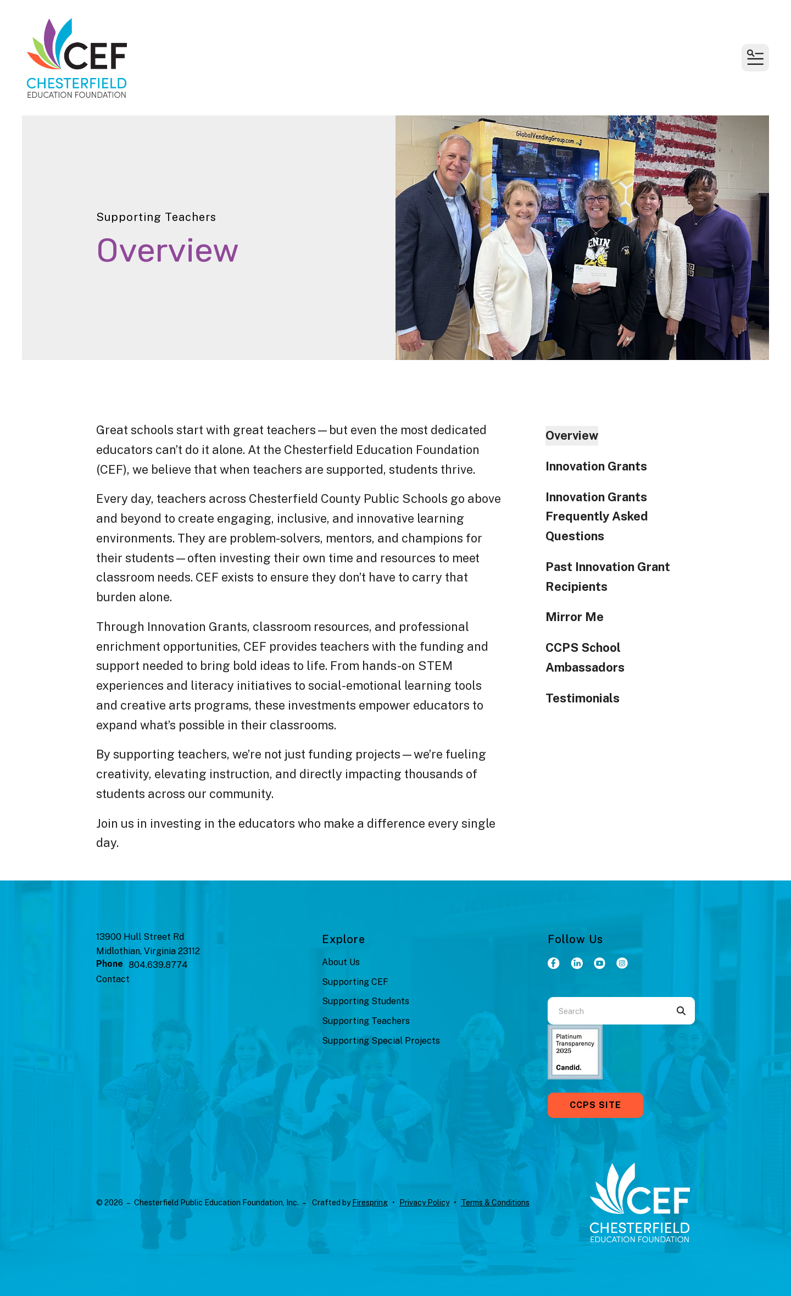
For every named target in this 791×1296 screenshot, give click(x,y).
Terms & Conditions (495, 1202)
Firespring (370, 1202)
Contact (113, 979)
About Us (341, 962)
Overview (571, 435)
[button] (755, 57)
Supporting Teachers (366, 1021)
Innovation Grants (596, 466)
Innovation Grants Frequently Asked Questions (596, 517)
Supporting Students (365, 1001)
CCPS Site (595, 1105)
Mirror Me (574, 617)
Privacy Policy (424, 1202)
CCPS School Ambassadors (585, 657)
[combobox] (607, 1010)
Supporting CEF (355, 982)
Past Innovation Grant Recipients (607, 577)
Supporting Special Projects (381, 1040)
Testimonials (582, 698)
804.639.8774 (158, 965)
